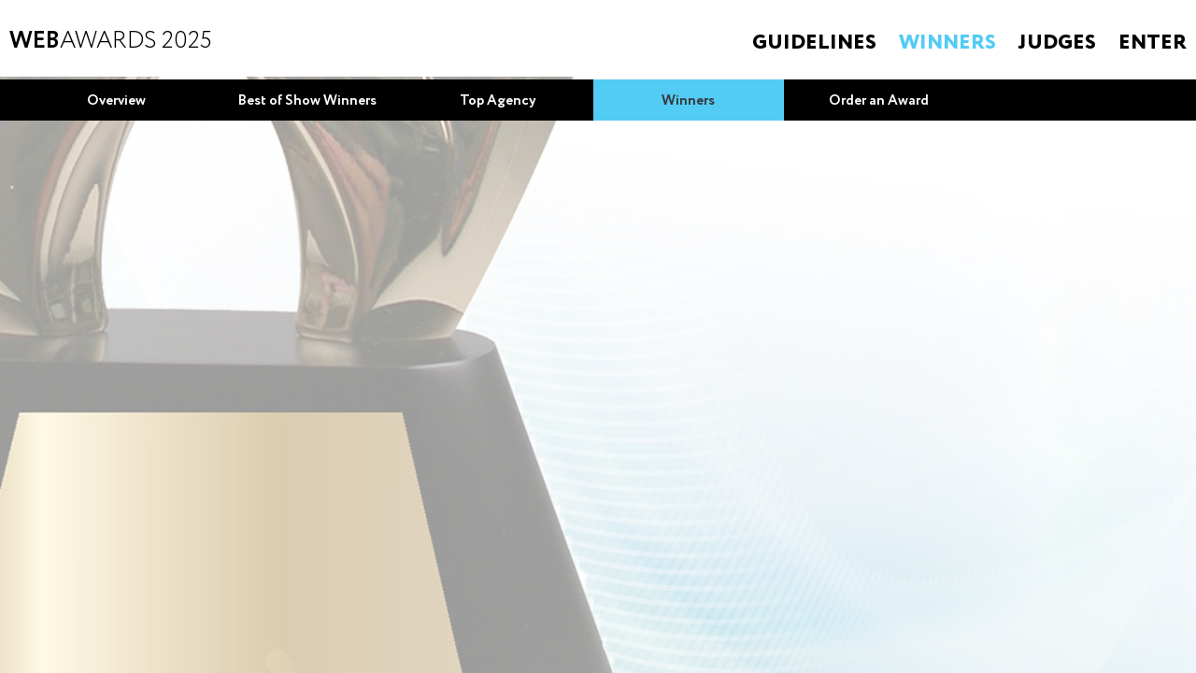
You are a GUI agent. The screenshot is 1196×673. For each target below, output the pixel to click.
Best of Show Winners (307, 101)
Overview (116, 101)
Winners (947, 43)
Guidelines (814, 43)
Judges (1057, 43)
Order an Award (879, 101)
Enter (1152, 43)
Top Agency (498, 101)
